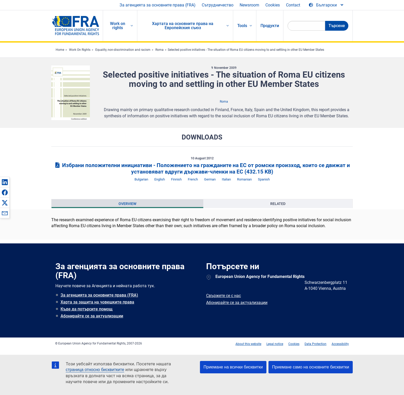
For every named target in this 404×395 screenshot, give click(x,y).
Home (60, 50)
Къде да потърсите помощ (87, 309)
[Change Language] (326, 5)
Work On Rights (79, 50)
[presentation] (127, 203)
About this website (248, 344)
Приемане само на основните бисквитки (310, 367)
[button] (4, 182)
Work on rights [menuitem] (117, 25)
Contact (293, 5)
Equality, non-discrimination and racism (122, 50)
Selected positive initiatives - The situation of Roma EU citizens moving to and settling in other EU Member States (246, 50)
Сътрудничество (217, 5)
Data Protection (315, 344)
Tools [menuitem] (242, 25)
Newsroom (249, 5)
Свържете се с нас (223, 295)
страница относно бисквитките (95, 369)
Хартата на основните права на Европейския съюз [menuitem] (182, 25)
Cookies (272, 5)
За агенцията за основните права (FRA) (158, 5)
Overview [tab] (127, 204)
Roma (159, 50)
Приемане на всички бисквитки (233, 367)
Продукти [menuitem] (269, 25)
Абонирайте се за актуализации (92, 316)
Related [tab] (277, 204)
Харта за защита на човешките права (97, 302)
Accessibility (340, 344)
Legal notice (274, 344)
